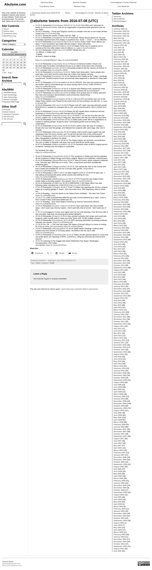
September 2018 (120, 127)
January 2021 (119, 62)
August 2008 (119, 410)
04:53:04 (62, 111)
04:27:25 (38, 68)
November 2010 (120, 347)
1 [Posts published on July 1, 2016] (21, 57)
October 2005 (119, 490)
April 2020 (118, 83)
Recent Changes (10, 99)
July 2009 (117, 385)
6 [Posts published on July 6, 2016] (14, 60)
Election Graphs (79, 2)
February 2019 (119, 115)
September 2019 (120, 99)
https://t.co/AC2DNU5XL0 (79, 185)
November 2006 (120, 460)
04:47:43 (38, 82)
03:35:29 (70, 46)
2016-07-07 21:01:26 (72, 25)
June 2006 (118, 471)
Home (67, 13)
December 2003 (120, 539)
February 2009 (119, 396)
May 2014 (117, 249)
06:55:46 (38, 183)
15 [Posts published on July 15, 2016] (21, 62)
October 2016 (119, 181)
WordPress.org (9, 36)
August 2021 (119, 45)
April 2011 (118, 336)
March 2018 (118, 141)
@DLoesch (56, 105)
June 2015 (118, 218)
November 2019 (120, 94)
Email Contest (9, 112)
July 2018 (117, 132)
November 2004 (120, 516)
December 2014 (120, 232)
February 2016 (119, 200)
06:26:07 (70, 160)
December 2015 (120, 204)
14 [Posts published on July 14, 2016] (18, 62)
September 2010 (120, 352)
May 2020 (117, 80)
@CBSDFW (90, 173)
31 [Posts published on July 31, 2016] (3, 70)
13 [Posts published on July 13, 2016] (14, 62)
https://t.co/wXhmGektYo (82, 181)
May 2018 (117, 137)
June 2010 (118, 359)
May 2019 (117, 108)
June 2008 (118, 415)
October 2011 (119, 321)
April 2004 (118, 530)
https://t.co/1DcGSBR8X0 (45, 177)
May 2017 (117, 165)
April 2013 (118, 279)
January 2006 (119, 483)
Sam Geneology (10, 95)
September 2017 (120, 155)
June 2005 (118, 499)
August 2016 (119, 186)
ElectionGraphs (120, 21)
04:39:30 (70, 82)
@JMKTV (56, 173)
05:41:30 (66, 136)
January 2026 (119, 29)
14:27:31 (38, 202)
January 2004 (119, 537)
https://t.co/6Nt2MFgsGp (45, 87)
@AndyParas (57, 72)
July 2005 (117, 497)
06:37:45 (63, 173)
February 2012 (119, 312)
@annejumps (57, 220)
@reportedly (57, 64)
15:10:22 (38, 206)
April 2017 (118, 167)
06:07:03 (38, 144)
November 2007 (120, 431)
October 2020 (119, 69)
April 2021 (118, 55)
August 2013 (119, 270)
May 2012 (117, 305)
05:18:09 (38, 115)
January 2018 (119, 146)
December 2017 (120, 148)
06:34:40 (38, 167)
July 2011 (117, 328)
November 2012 (120, 291)
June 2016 (118, 190)
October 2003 (119, 544)
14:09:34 (38, 193)
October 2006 (119, 462)
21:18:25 (38, 224)
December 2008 (120, 401)
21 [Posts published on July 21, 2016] (18, 65)
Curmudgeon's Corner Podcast (123, 2)
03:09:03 (71, 206)
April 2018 (118, 139)
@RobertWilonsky (59, 160)
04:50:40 (38, 99)
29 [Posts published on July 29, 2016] (21, 67)
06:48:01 (66, 183)
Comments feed (10, 34)
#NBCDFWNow (95, 84)
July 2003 (117, 551)
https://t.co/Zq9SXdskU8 (45, 204)
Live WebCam (123, 6)
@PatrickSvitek (58, 120)
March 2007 (118, 450)
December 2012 (120, 289)
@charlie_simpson (59, 206)
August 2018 (119, 129)
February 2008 (119, 424)
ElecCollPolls (119, 19)
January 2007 (119, 455)
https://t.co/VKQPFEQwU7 (46, 60)
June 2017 (118, 162)
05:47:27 (38, 132)
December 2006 (120, 457)
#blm (78, 93)
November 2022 (120, 36)
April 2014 (118, 251)
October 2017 (119, 153)
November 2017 (120, 151)
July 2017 (117, 160)
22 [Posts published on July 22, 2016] (21, 65)
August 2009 (119, 382)
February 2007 (119, 453)
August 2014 (119, 242)
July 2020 (117, 76)
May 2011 (117, 333)
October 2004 (119, 518)
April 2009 (118, 392)
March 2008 (118, 422)
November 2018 (120, 122)
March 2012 (118, 310)
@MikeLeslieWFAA (60, 144)
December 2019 (120, 92)
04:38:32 (64, 89)
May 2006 (117, 474)
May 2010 (117, 361)
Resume (6, 110)
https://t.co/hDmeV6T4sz (45, 152)
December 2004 (120, 513)
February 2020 (119, 87)
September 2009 (120, 380)
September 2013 (120, 268)
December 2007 (120, 429)
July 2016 (117, 188)
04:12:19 (66, 64)
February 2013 (119, 284)
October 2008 (119, 406)
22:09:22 (38, 235)
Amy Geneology (10, 97)
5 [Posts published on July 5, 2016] (10, 60)
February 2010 (119, 368)
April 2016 (118, 195)
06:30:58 (38, 160)
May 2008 (117, 417)
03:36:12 (70, 42)
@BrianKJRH (78, 99)
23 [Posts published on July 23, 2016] (25, 65)
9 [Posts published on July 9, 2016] (24, 60)
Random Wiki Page (11, 102)
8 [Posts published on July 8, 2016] (21, 60)
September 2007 (120, 436)
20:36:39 (38, 220)
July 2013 (117, 272)
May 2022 (117, 38)
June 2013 (118, 275)
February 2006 (119, 481)
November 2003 (120, 542)
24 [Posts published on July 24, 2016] (3, 67)
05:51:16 (71, 144)
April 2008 (118, 420)
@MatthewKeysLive (60, 179)
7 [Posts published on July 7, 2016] (17, 60)
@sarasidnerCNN (59, 42)
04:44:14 (38, 76)
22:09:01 (38, 229)
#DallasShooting (53, 113)
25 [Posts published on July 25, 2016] (7, 67)
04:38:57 (69, 99)
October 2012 (119, 293)
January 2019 (119, 118)
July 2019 (117, 104)
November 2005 (120, 488)
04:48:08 (38, 89)
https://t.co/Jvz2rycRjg (50, 34)
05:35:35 (66, 126)
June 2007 (118, 443)
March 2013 (118, 282)
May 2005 (117, 502)
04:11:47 (61, 50)
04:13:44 (38, 64)
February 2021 (119, 59)
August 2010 (119, 354)
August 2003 (119, 549)
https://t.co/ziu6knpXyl (44, 233)
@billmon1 (56, 89)
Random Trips (79, 6)
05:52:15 (38, 136)
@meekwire (57, 76)
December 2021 (120, 41)
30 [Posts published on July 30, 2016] (25, 67)
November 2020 (120, 66)
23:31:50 (38, 241)
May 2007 (117, 446)
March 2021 (118, 57)
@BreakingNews (59, 229)
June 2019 (118, 106)
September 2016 (120, 183)
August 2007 (119, 439)
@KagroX (56, 216)
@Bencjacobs (57, 132)
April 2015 (118, 223)
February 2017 (119, 172)
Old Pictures (8, 117)
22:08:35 (69, 229)
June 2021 (118, 50)
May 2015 (117, 221)
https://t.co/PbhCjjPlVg (73, 226)
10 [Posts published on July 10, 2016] (3, 62)
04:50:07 (38, 93)
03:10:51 (38, 36)
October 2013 (119, 265)
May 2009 (117, 389)
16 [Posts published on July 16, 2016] (25, 62)
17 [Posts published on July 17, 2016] (3, 65)
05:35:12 (68, 120)
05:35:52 (67, 132)
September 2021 (120, 43)
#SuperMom (88, 169)
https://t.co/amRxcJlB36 (57, 70)
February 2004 (119, 535)
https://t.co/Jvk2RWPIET (45, 97)
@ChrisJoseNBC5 (59, 82)
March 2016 (118, 197)
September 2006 (120, 464)
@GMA (55, 50)
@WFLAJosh (57, 136)
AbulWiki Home (9, 92)
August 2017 (119, 158)
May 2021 (117, 52)
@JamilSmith (57, 156)
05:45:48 (38, 120)
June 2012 (118, 303)
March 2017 (118, 169)
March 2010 (118, 366)
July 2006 (117, 469)
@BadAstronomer (59, 115)
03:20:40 (66, 38)
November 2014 (120, 235)
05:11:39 (70, 115)
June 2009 (118, 387)
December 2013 (120, 261)
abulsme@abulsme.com (11, 563)
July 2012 (117, 300)
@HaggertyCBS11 (59, 167)
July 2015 (117, 216)
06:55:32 (38, 179)
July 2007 (117, 441)
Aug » (10, 73)
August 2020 (119, 73)
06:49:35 (38, 173)
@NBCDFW (63, 185)
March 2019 (118, 113)
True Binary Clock (46, 6)
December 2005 (120, 485)
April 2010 (118, 364)
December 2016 (120, 176)
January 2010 (119, 371)
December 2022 (120, 34)
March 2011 (118, 338)
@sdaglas (56, 187)
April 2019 (118, 111)
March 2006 (118, 478)
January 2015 (119, 230)
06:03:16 (38, 140)
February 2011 (119, 340)
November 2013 (120, 263)
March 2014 (118, 254)
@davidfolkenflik (59, 235)
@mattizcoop (57, 93)
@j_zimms (56, 140)
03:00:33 (38, 31)
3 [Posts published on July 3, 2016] (3, 60)
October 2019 (119, 97)
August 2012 (119, 298)
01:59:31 (38, 25)
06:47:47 (72, 179)
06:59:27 (64, 187)
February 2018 (119, 144)
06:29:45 (70, 167)
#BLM (73, 113)
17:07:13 (38, 212)
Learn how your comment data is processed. (79, 289)
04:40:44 (65, 105)
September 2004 (120, 520)
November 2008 (120, 403)
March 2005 (118, 506)
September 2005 (120, 492)
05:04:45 (38, 111)
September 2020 (120, 71)
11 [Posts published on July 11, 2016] (7, 62)
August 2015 (119, 214)
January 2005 (119, 511)
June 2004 (118, 525)
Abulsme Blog (47, 2)
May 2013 (117, 277)
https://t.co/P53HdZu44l (63, 222)
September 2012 (120, 296)
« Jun (4, 73)
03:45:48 (38, 46)
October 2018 (119, 125)
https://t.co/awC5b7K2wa (56, 245)
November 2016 (120, 179)
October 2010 (119, 350)
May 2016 (117, 193)
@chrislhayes (57, 25)
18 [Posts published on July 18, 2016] (7, 65)
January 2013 (119, 286)
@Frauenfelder (56, 226)
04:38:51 (66, 72)
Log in (6, 29)
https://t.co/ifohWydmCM (45, 171)
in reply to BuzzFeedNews (85, 48)
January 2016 (119, 202)
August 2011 (119, 326)
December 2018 (120, 120)
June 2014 (118, 247)
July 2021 (117, 48)
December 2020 (120, 64)
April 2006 (118, 476)
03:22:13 (38, 38)
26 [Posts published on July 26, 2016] (10, 67)
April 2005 (118, 504)
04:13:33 (38, 50)
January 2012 (119, 314)
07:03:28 (38, 187)
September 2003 (120, 546)
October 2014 (119, 237)
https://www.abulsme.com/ (12, 565)
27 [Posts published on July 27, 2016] (14, 67)
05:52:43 (67, 156)
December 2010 (120, 345)
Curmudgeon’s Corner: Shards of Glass (91, 13)
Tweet (37, 263)
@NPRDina (71, 237)
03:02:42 (66, 93)
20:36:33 (38, 216)
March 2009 (118, 394)
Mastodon (20, 21)
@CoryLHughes (58, 99)
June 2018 (118, 134)
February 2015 (119, 228)
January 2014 (119, 258)
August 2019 (119, 101)
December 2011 (120, 317)
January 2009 (119, 399)
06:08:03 (38, 156)
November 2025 (120, 31)
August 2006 (119, 467)
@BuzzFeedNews (59, 46)
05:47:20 (38, 126)
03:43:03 (38, 42)
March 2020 (118, 85)
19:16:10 (69, 235)
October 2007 (119, 434)
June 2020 (118, 78)
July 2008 (117, 413)
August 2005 (119, 495)
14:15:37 (38, 198)
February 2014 (119, 256)
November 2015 (120, 207)
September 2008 (120, 408)
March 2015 (118, 225)
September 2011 (120, 324)
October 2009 (119, 378)
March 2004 (118, 532)
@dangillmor (57, 38)
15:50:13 (63, 216)
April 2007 (118, 448)
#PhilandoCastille (49, 27)
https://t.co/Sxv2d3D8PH (68, 60)
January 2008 (119, 427)
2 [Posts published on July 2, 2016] (24, 57)
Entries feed (8, 31)
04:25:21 (63, 68)
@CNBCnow (57, 183)
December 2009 (120, 373)
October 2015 (119, 209)
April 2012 (118, 307)
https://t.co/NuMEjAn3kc (45, 195)
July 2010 (117, 357)
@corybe (55, 68)
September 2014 (120, 240)
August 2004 (119, 523)
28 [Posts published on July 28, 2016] (18, 67)
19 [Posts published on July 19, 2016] (10, 65)
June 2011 (118, 331)
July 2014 (117, 244)
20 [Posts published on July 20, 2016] (14, 65)
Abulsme (117, 16)
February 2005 (119, 509)
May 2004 (117, 527)
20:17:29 (66, 220)
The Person (8, 119)
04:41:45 (65, 76)
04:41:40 (38, 72)
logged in (47, 279)
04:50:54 (38, 105)
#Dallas (77, 42)
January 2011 (119, 343)
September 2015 (120, 211)
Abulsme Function (11, 114)
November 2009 (120, 375)
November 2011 (120, 319)
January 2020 (119, 90)
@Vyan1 (55, 111)
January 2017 (119, 174)
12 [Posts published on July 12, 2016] (10, 62)
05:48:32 (64, 140)
